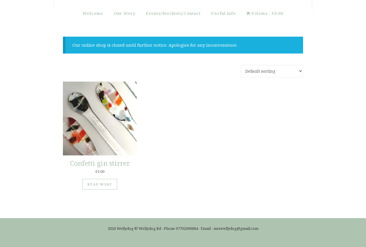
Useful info (223, 13)
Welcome (93, 13)
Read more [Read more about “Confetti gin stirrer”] (99, 184)
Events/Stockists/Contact (173, 13)
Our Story (125, 13)
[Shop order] (272, 71)
